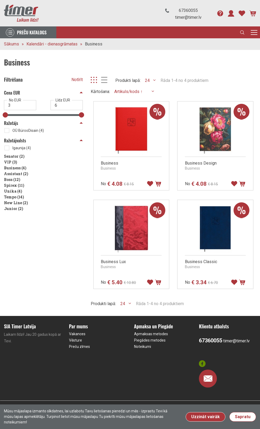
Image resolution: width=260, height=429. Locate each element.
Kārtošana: (100, 91)
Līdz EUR (63, 100)
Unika (13, 191)
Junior (13, 208)
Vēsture (75, 340)
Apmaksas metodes (151, 334)
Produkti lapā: (128, 80)
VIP (10, 162)
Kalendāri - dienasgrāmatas (51, 43)
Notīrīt (77, 79)
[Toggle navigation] (254, 32)
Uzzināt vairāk (205, 416)
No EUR (15, 100)
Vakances (77, 334)
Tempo (14, 196)
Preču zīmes (79, 346)
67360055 (188, 10)
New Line (16, 202)
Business (93, 43)
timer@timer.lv (188, 17)
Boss (12, 179)
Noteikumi (142, 346)
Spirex (14, 185)
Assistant (16, 173)
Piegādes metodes (150, 340)
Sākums (11, 43)
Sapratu (242, 416)
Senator (14, 156)
